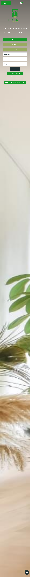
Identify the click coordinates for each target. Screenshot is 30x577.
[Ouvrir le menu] (6, 3)
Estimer (15, 49)
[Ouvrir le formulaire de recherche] (15, 69)
